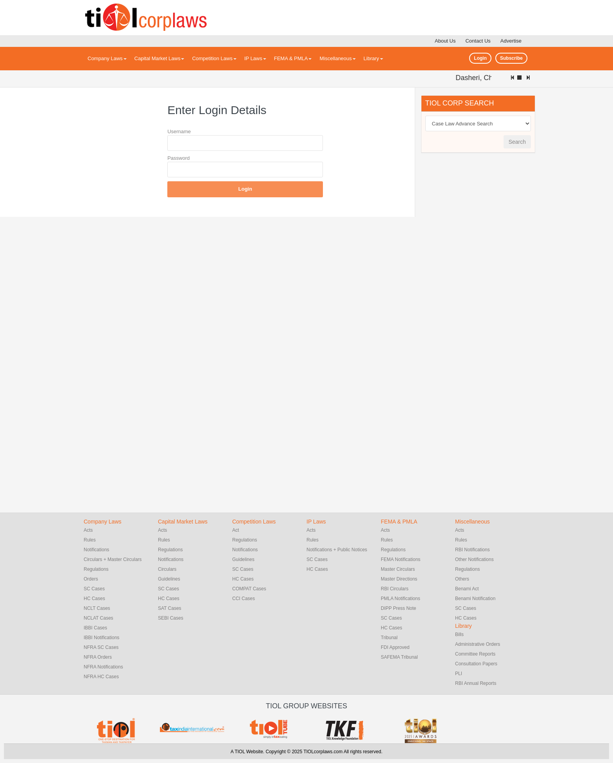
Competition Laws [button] (214, 58)
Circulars (167, 569)
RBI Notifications (472, 549)
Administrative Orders (477, 644)
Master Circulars (398, 569)
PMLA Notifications (400, 598)
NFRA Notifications (103, 667)
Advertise (511, 41)
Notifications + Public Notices (336, 549)
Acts (88, 530)
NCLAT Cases (98, 618)
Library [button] (373, 58)
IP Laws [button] (255, 58)
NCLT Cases (97, 608)
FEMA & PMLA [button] (293, 58)
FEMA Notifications (400, 559)
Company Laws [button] (107, 58)
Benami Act (467, 588)
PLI (458, 673)
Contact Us (477, 41)
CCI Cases (243, 598)
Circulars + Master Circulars (113, 559)
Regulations (96, 569)
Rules (90, 540)
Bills (459, 634)
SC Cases (94, 588)
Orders (91, 579)
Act (235, 530)
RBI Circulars (395, 588)
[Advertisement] (479, 278)
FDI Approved (395, 647)
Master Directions (399, 579)
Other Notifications (474, 559)
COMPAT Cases (249, 588)
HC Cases (94, 598)
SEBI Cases (170, 618)
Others (462, 579)
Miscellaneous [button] (337, 58)
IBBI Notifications (101, 637)
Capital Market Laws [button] (159, 58)
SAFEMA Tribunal (399, 657)
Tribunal (389, 637)
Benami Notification (475, 598)
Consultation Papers (476, 664)
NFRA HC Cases (101, 676)
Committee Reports (475, 654)
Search (517, 142)
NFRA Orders (98, 657)
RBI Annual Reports (475, 683)
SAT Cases (169, 608)
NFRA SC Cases (101, 647)
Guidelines (169, 579)
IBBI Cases (95, 628)
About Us (445, 41)
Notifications (96, 549)
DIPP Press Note (398, 608)
